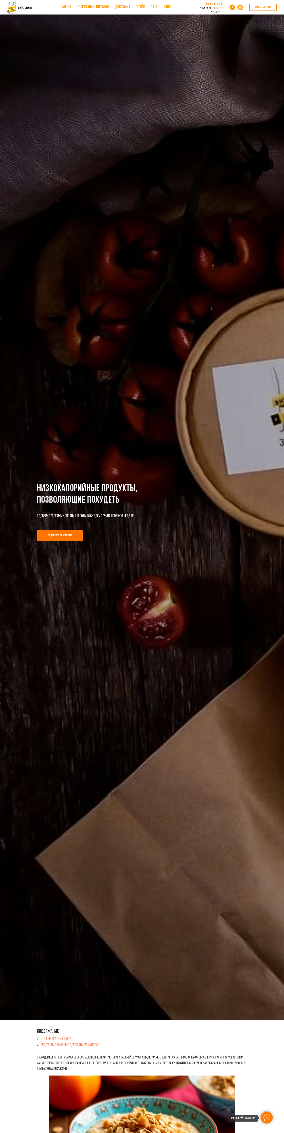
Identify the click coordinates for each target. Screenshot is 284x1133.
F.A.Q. (154, 7)
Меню (66, 7)
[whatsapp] (240, 7)
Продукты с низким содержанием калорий (70, 1045)
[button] (263, 7)
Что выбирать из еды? (56, 1039)
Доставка (122, 7)
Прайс (140, 7)
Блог (167, 7)
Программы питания (93, 7)
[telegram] (232, 7)
